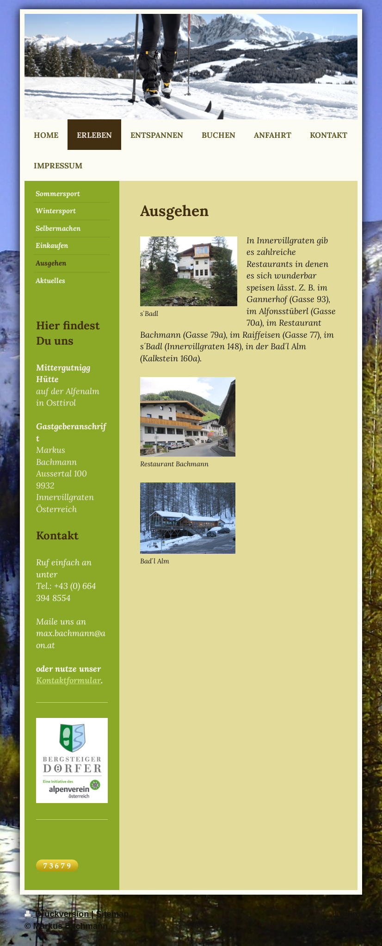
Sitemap (112, 914)
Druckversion (58, 914)
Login (346, 914)
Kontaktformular (68, 680)
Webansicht (333, 926)
